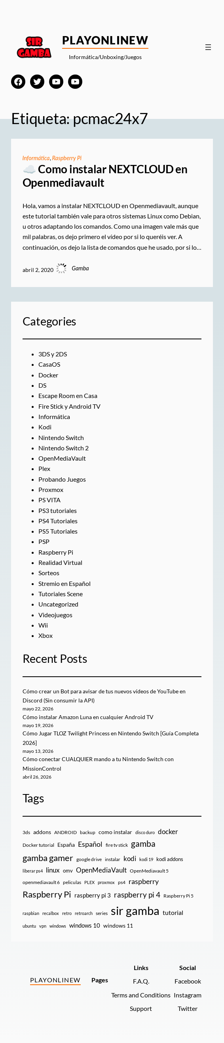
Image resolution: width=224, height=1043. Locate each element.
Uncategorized (58, 604)
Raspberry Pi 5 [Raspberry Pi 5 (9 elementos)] (178, 896)
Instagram (187, 995)
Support (141, 1008)
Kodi (44, 427)
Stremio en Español (64, 583)
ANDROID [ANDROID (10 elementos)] (65, 832)
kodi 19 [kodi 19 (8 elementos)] (146, 859)
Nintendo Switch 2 (63, 448)
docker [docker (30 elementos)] (168, 831)
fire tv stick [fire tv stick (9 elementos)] (117, 845)
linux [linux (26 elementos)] (53, 870)
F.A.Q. (141, 981)
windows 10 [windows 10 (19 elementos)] (84, 925)
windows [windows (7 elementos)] (57, 925)
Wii (43, 625)
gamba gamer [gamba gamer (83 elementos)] (48, 857)
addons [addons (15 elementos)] (42, 832)
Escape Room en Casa (67, 395)
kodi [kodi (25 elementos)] (129, 859)
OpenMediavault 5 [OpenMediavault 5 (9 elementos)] (149, 871)
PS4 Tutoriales (58, 520)
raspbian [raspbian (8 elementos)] (31, 913)
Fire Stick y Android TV (69, 406)
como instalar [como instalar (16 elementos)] (115, 832)
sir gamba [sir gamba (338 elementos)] (135, 910)
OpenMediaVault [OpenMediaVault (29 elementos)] (101, 870)
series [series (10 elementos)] (102, 913)
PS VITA (49, 499)
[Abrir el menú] (208, 47)
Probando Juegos (62, 479)
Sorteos (48, 572)
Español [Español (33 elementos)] (90, 844)
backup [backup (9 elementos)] (87, 832)
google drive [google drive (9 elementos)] (89, 859)
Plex (44, 468)
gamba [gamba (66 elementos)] (143, 843)
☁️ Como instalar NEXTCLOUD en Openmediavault (105, 176)
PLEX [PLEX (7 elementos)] (89, 882)
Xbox (45, 635)
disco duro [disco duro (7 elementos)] (145, 832)
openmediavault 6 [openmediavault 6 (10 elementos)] (41, 882)
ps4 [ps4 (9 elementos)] (121, 882)
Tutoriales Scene (60, 593)
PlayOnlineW (105, 40)
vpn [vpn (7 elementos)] (42, 925)
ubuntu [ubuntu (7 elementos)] (29, 925)
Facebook (188, 981)
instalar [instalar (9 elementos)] (112, 859)
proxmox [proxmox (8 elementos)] (106, 882)
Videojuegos (55, 614)
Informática (36, 158)
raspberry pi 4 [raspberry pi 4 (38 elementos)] (137, 894)
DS (42, 385)
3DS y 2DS (52, 354)
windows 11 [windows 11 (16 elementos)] (118, 925)
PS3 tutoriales (57, 510)
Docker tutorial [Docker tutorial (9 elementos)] (38, 845)
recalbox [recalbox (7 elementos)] (50, 913)
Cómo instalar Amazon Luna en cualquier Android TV (88, 717)
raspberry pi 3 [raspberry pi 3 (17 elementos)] (92, 895)
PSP (43, 541)
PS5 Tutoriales (58, 531)
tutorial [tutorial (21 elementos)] (173, 912)
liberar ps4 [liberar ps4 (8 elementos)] (33, 870)
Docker (48, 375)
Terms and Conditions (141, 995)
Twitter (187, 1008)
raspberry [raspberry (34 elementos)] (144, 881)
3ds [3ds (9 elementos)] (26, 832)
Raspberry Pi (67, 158)
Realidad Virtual (60, 562)
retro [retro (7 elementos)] (67, 913)
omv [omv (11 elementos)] (68, 870)
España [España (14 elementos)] (66, 844)
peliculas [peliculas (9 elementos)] (72, 882)
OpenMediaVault (62, 458)
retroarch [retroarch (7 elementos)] (84, 913)
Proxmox (50, 489)
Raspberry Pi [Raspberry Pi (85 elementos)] (47, 894)
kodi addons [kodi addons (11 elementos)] (169, 859)
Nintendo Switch (61, 437)
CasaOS (49, 364)
